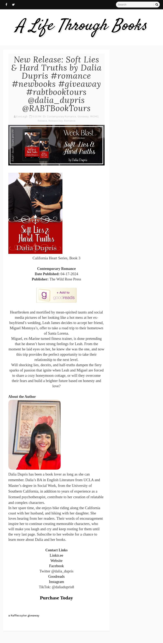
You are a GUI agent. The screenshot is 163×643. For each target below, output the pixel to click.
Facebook (56, 566)
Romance (69, 120)
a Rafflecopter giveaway (23, 615)
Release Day (55, 120)
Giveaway (83, 116)
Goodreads (56, 576)
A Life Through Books (81, 26)
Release (42, 120)
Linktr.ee (56, 555)
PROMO (94, 116)
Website (56, 560)
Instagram (56, 582)
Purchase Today (56, 597)
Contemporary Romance (61, 116)
